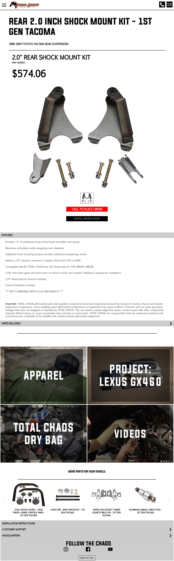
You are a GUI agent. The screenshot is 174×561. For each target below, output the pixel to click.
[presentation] (5, 500)
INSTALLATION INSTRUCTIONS (18, 523)
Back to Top (87, 558)
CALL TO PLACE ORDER (87, 209)
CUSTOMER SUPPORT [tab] (14, 529)
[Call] (162, 4)
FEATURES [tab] (7, 235)
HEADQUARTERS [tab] (11, 535)
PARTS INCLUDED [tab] (11, 323)
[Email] (170, 4)
